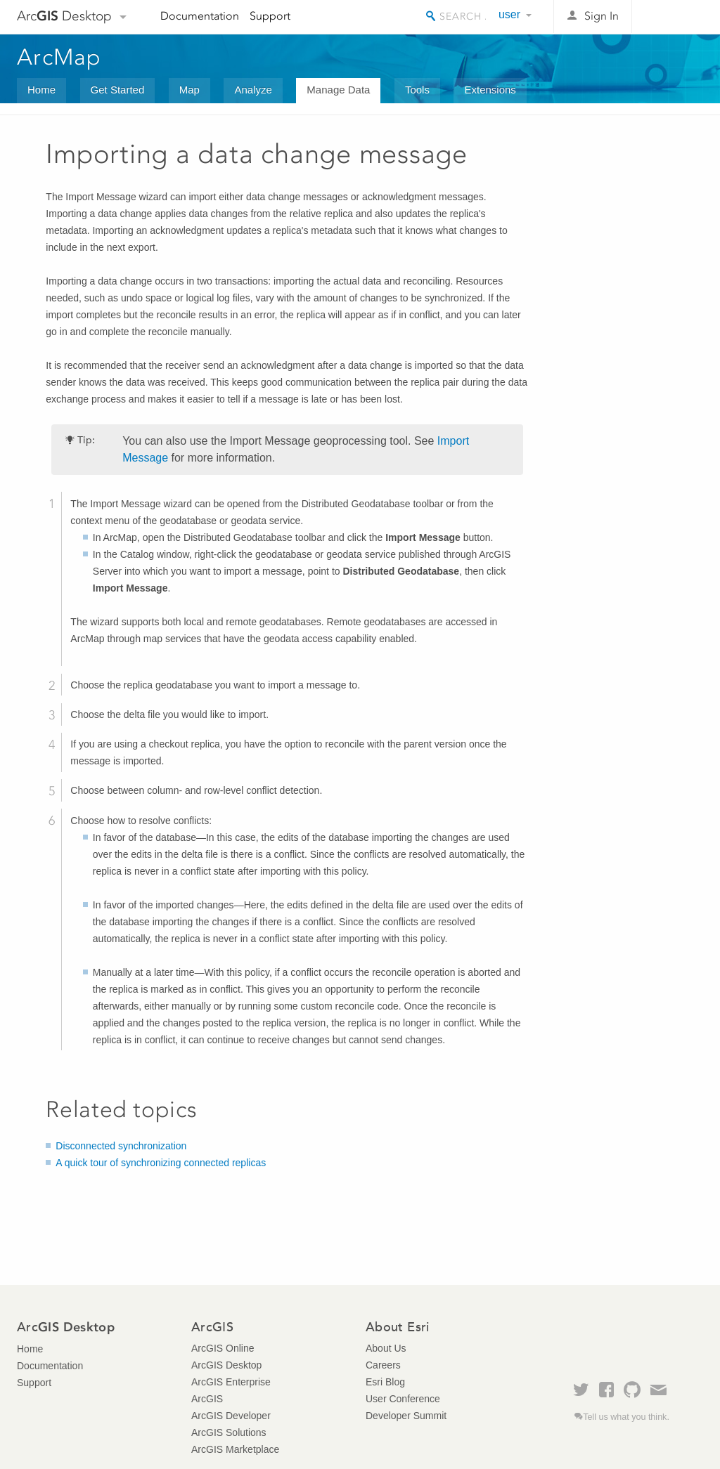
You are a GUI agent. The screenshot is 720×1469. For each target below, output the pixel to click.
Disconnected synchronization (121, 1145)
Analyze (252, 90)
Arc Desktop (64, 16)
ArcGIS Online (222, 1348)
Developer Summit (406, 1415)
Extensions (489, 90)
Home (41, 90)
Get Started (118, 90)
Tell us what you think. (626, 1417)
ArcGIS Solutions (228, 1432)
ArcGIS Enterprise (231, 1382)
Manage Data (338, 90)
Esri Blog (385, 1382)
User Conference (403, 1398)
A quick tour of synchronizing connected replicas (161, 1162)
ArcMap (59, 57)
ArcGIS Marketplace (235, 1449)
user (509, 14)
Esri (673, 17)
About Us (386, 1348)
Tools (417, 90)
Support (270, 15)
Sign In (601, 15)
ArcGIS (207, 1398)
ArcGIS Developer (231, 1415)
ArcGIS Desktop (226, 1365)
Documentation (199, 15)
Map (189, 90)
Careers (383, 1365)
